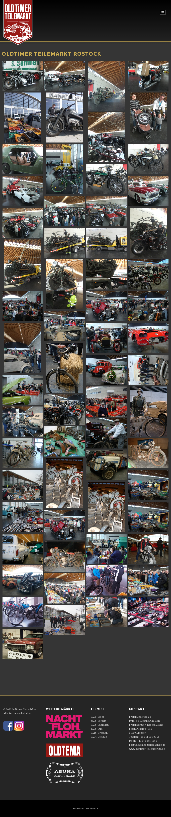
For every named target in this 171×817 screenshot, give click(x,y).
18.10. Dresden (99, 733)
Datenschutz (92, 809)
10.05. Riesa (97, 717)
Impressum (78, 809)
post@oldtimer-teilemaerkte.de (147, 745)
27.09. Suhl (97, 729)
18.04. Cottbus (99, 737)
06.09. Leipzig (98, 721)
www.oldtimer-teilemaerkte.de (147, 749)
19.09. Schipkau (100, 725)
